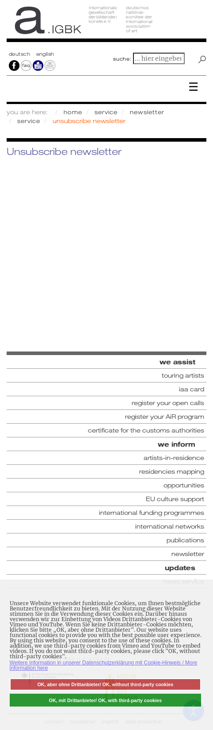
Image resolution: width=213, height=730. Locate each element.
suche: (122, 59)
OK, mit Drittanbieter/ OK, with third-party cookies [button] (105, 700)
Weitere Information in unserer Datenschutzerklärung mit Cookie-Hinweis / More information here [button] (104, 665)
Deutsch (20, 54)
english (45, 54)
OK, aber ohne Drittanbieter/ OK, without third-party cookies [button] (105, 684)
